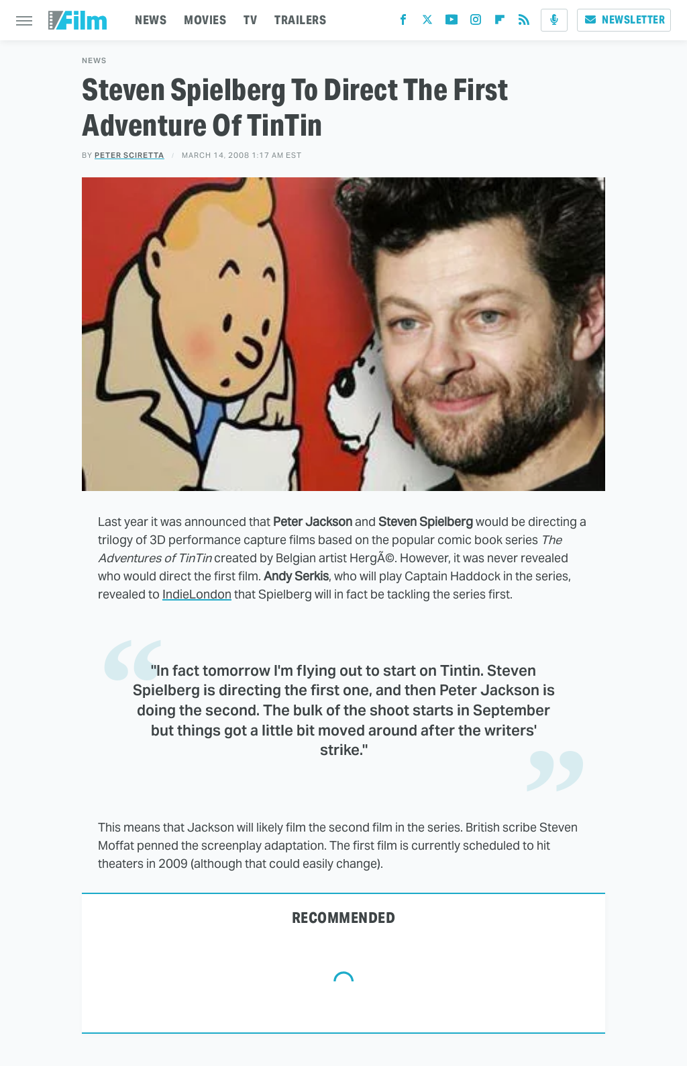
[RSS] (524, 22)
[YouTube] (451, 22)
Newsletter (624, 20)
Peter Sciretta (129, 155)
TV (250, 20)
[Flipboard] (499, 22)
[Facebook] (403, 22)
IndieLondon (196, 594)
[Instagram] (475, 22)
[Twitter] (427, 22)
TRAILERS (300, 20)
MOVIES (205, 20)
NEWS (150, 20)
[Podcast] (554, 20)
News (94, 60)
